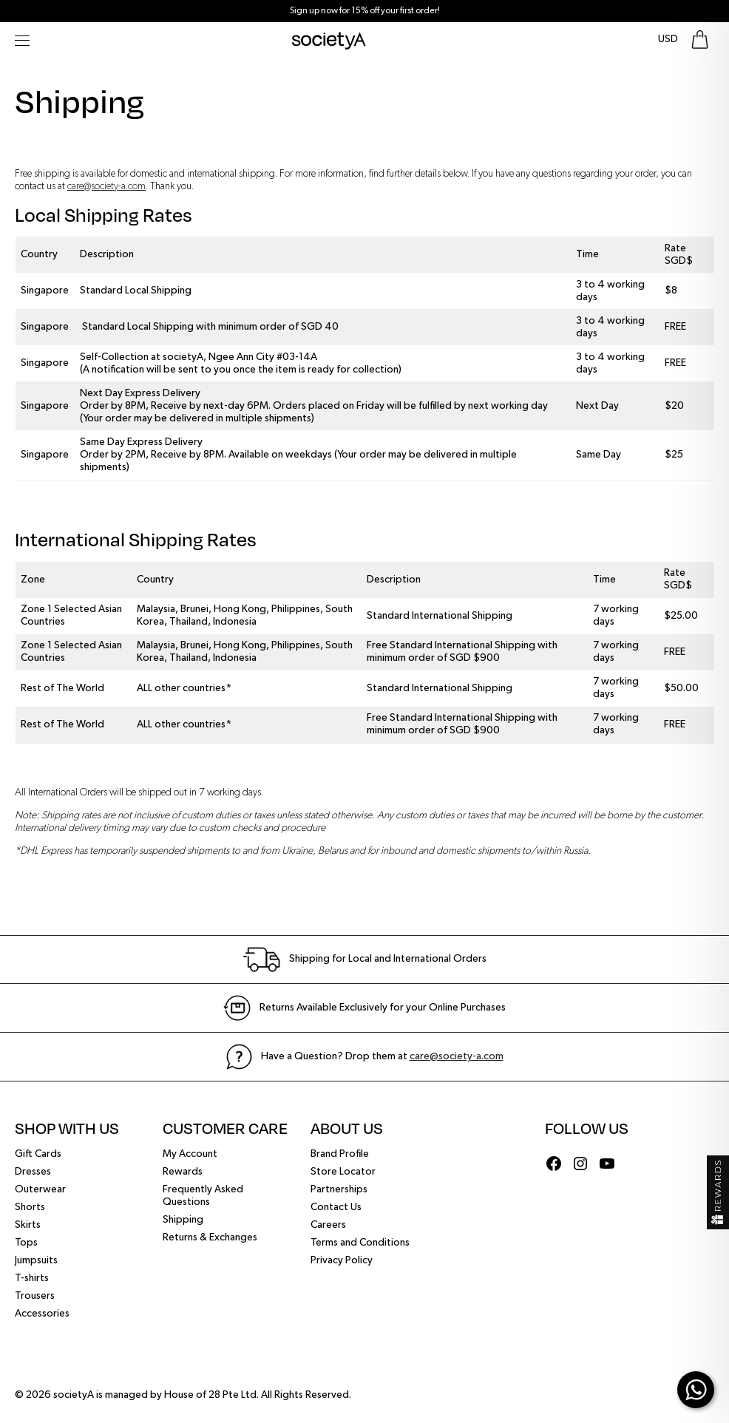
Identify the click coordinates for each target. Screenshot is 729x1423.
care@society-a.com (106, 186)
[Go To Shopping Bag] (699, 40)
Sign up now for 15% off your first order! (365, 11)
